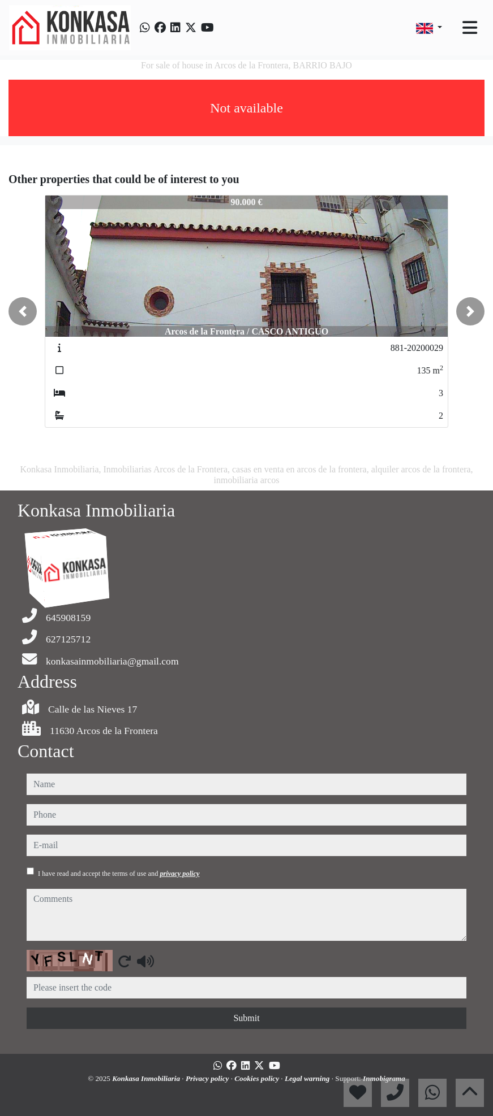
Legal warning (308, 1078)
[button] (22, 311)
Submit (246, 1018)
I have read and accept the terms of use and (118, 874)
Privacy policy (208, 1078)
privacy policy (179, 874)
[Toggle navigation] (470, 27)
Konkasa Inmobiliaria (147, 1078)
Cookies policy (257, 1078)
